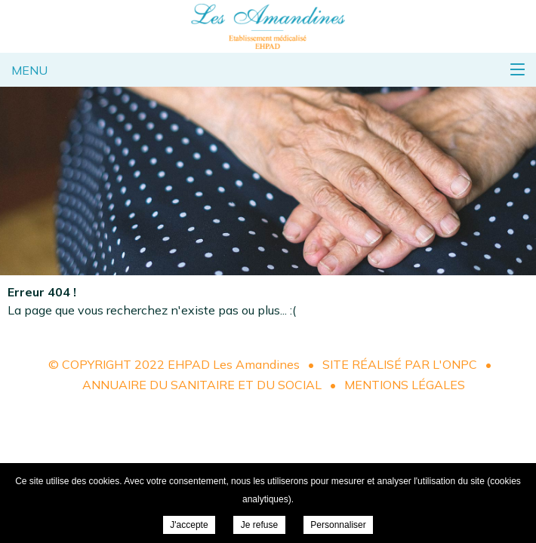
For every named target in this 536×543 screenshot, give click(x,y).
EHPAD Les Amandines (268, 26)
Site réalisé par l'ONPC (399, 364)
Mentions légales (404, 384)
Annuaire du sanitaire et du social (202, 384)
